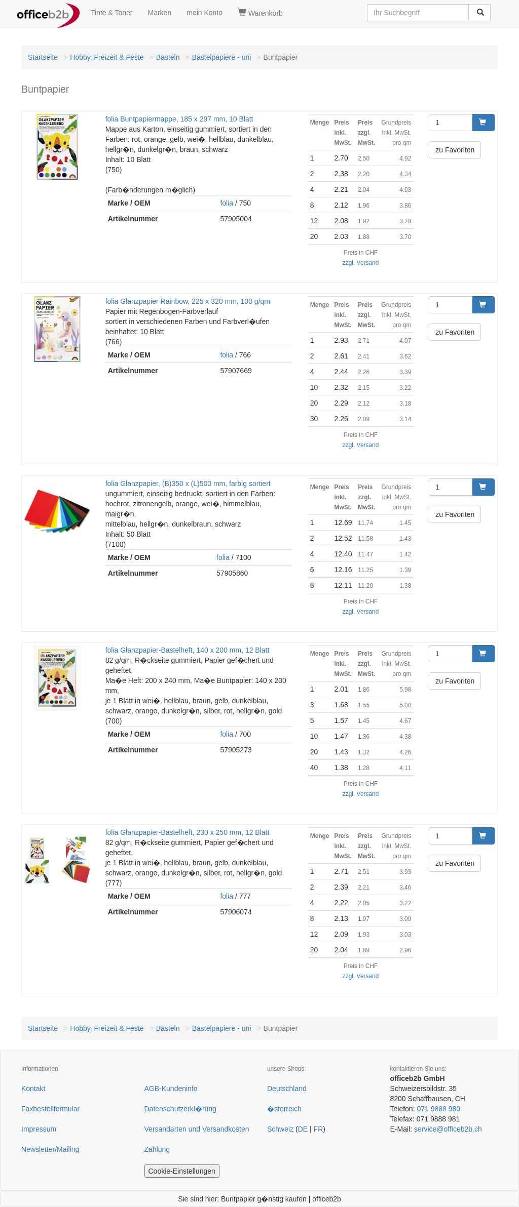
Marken (160, 13)
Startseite (43, 57)
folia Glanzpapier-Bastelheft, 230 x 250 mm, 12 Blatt (187, 832)
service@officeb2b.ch (448, 1129)
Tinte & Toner (112, 13)
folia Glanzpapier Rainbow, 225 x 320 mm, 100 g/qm (187, 301)
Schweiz (280, 1129)
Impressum (38, 1129)
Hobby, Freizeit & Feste (106, 57)
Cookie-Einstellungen (182, 1171)
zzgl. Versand (361, 262)
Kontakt (33, 1088)
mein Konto (205, 13)
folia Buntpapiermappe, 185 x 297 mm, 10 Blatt (179, 119)
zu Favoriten (454, 150)
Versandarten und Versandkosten (196, 1129)
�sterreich (284, 1109)
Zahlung (157, 1149)
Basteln (168, 57)
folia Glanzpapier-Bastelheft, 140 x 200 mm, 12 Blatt (187, 650)
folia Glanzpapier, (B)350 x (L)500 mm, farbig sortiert (188, 483)
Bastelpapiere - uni (221, 57)
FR (318, 1129)
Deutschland (287, 1088)
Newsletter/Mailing (50, 1149)
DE (303, 1129)
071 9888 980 (438, 1109)
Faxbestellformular (50, 1109)
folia (226, 203)
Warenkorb (260, 12)
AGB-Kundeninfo (171, 1088)
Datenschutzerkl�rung (180, 1109)
